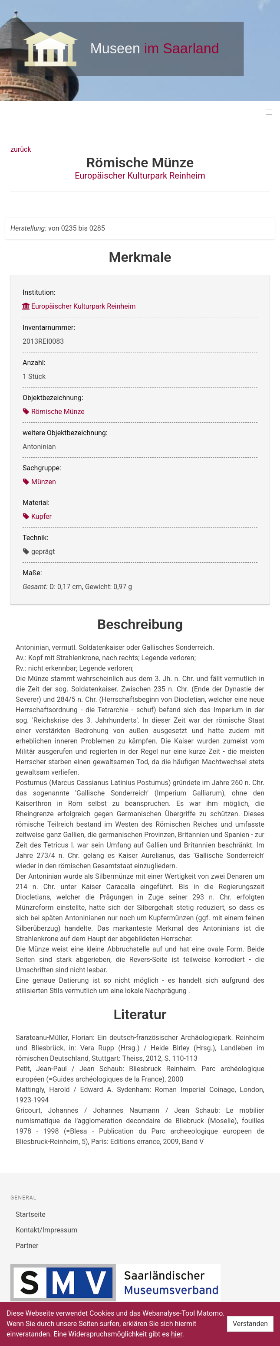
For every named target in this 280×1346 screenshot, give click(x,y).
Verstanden (250, 1324)
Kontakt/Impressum (46, 1230)
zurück (20, 149)
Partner (27, 1246)
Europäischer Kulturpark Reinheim (140, 175)
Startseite (31, 1214)
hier (176, 1334)
